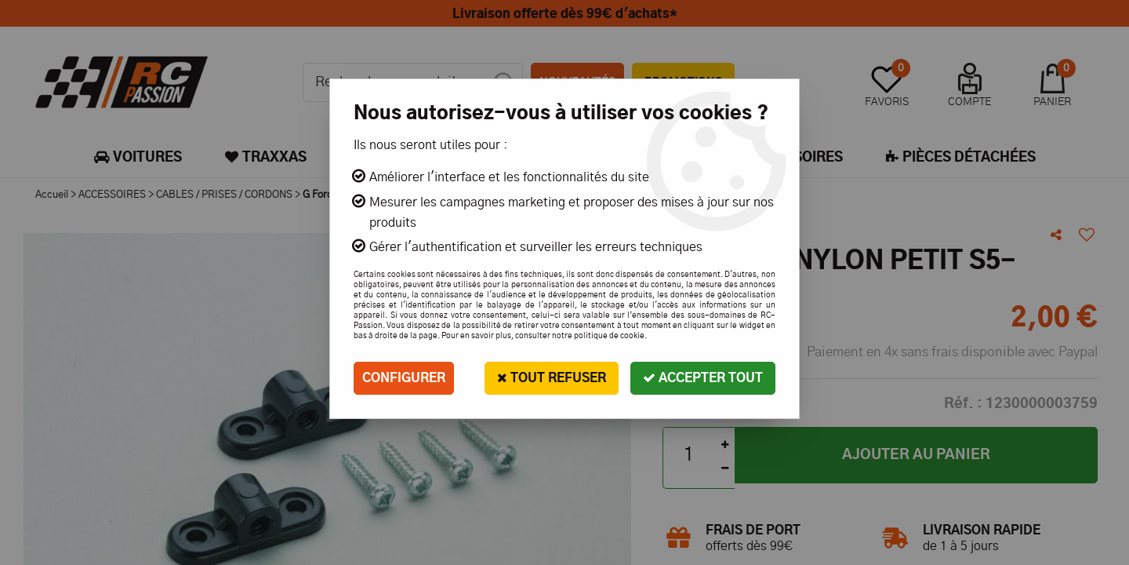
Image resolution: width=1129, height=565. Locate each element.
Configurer (403, 378)
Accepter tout (703, 378)
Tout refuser (551, 378)
